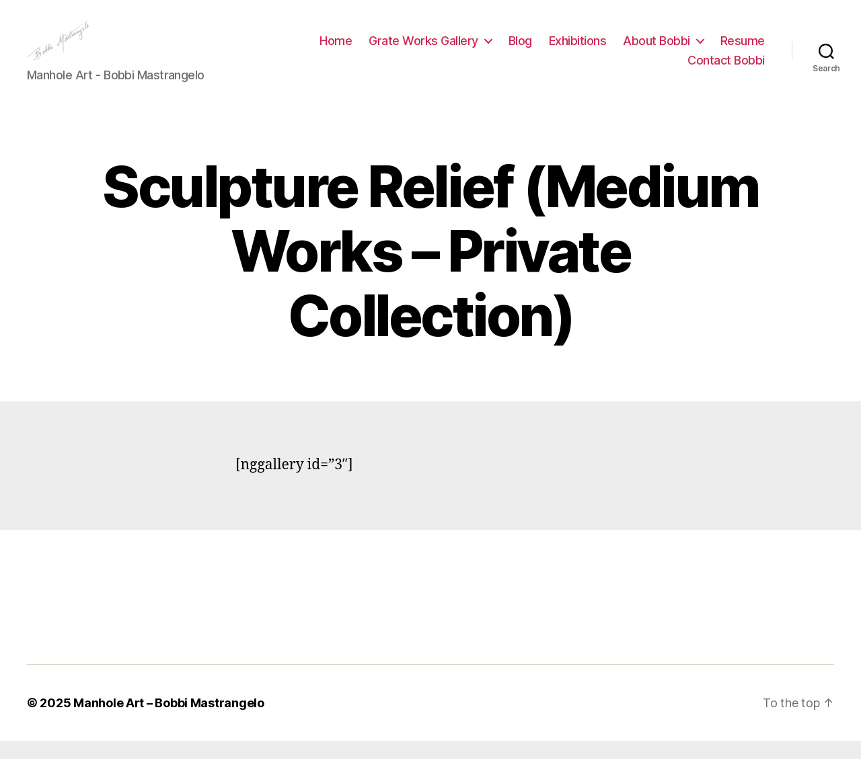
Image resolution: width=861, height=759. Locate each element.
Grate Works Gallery (423, 49)
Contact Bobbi (726, 70)
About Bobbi (656, 49)
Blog (520, 49)
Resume (742, 49)
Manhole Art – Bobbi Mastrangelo (168, 721)
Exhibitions (578, 49)
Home (336, 49)
